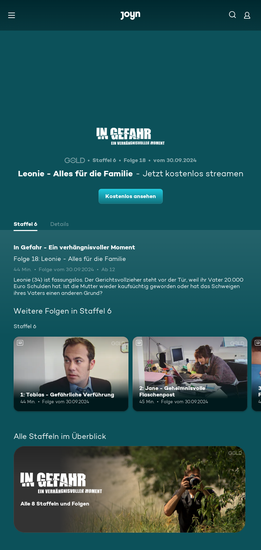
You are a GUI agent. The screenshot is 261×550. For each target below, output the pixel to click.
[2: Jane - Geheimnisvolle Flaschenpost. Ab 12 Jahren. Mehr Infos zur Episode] (190, 374)
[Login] (247, 15)
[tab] (25, 225)
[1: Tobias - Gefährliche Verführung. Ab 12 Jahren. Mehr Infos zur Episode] (71, 374)
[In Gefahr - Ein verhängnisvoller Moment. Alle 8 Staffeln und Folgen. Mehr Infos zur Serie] (129, 489)
